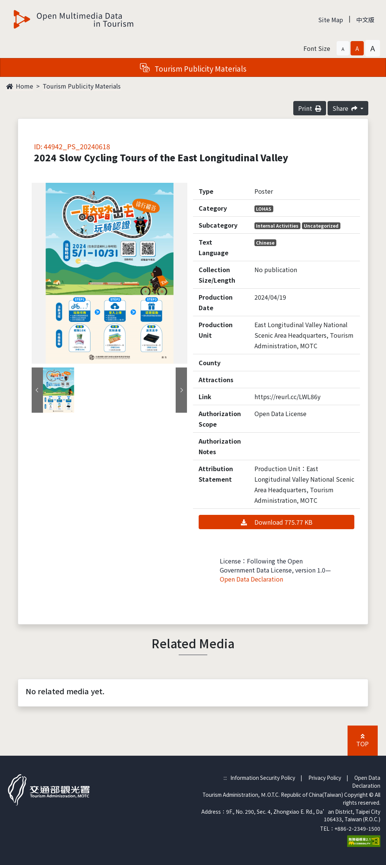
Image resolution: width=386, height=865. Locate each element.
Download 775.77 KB (276, 522)
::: (225, 777)
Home (19, 85)
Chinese (265, 242)
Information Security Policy (262, 777)
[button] (343, 48)
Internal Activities (277, 225)
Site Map (330, 19)
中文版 (365, 19)
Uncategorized (321, 225)
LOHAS (263, 208)
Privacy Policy (324, 777)
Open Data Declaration (251, 578)
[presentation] (37, 390)
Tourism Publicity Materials (82, 85)
